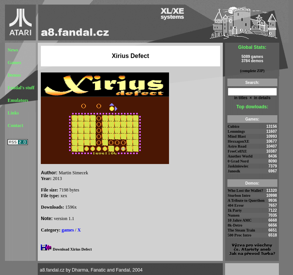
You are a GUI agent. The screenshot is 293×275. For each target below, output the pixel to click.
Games (14, 62)
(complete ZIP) (252, 71)
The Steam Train (241, 230)
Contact (15, 125)
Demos (14, 75)
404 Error (236, 205)
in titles (241, 98)
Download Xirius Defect (72, 249)
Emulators (18, 100)
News (13, 50)
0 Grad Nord (238, 161)
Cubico (234, 126)
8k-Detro (235, 225)
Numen (234, 215)
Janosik (234, 171)
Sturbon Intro (239, 195)
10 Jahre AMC (240, 220)
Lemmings (236, 131)
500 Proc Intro (239, 235)
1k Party (235, 210)
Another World (240, 156)
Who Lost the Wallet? (245, 190)
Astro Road (237, 146)
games (68, 230)
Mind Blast (237, 136)
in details (261, 98)
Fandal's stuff (21, 87)
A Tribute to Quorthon (246, 200)
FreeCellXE (237, 151)
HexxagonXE (239, 141)
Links (13, 113)
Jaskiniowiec (238, 166)
